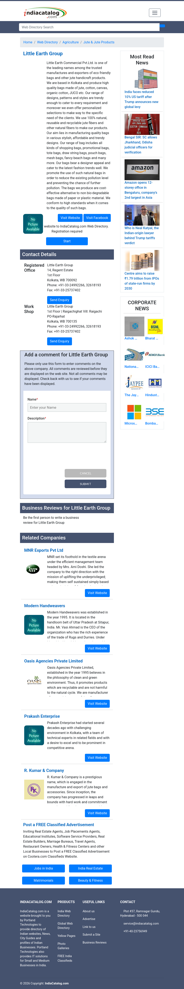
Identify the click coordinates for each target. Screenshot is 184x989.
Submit (85, 484)
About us (89, 911)
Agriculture (71, 42)
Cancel (85, 473)
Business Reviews (95, 942)
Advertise (89, 919)
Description (37, 418)
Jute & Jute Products (99, 42)
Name (33, 399)
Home (27, 42)
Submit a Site (91, 934)
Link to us (89, 927)
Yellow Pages (66, 936)
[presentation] (59, 457)
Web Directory (47, 42)
